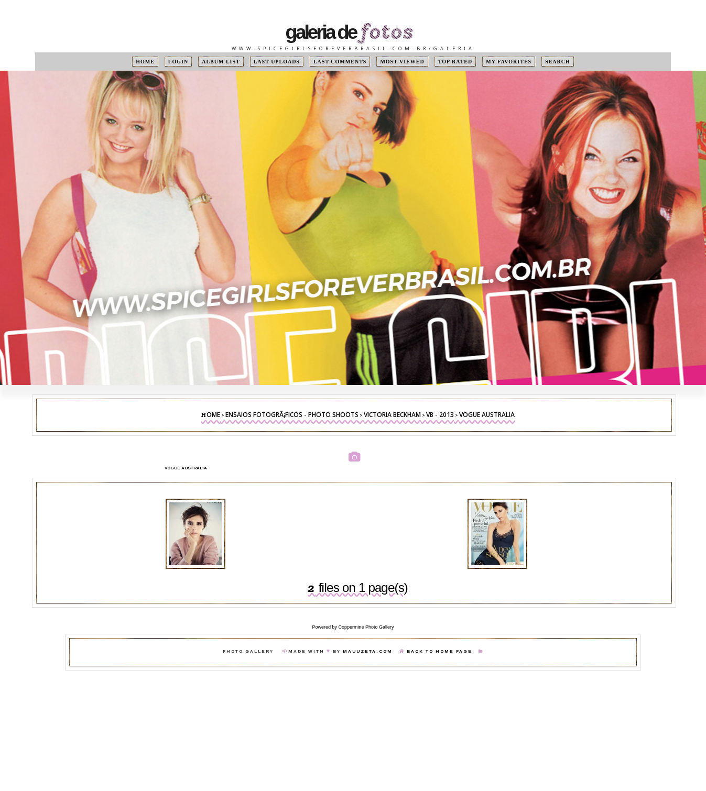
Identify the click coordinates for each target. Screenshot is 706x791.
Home (145, 61)
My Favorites (508, 61)
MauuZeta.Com (368, 651)
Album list (221, 61)
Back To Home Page (439, 651)
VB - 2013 (440, 414)
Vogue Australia (487, 414)
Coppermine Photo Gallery (366, 627)
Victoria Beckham (392, 414)
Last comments (339, 61)
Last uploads (277, 61)
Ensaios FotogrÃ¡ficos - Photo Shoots (292, 414)
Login (178, 61)
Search (557, 61)
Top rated (455, 61)
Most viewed (402, 61)
